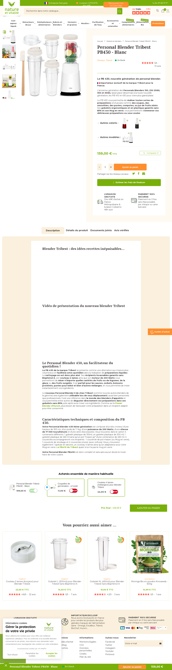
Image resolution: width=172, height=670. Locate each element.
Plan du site (85, 657)
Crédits (83, 654)
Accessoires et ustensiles (113, 23)
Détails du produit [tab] (77, 230)
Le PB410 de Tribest (67, 447)
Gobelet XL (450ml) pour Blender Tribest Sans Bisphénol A (107, 582)
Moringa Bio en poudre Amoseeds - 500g (149, 582)
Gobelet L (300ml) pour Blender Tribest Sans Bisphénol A (64, 582)
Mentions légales (88, 642)
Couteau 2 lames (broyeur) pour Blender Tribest (22, 582)
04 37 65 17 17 (161, 3)
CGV (82, 645)
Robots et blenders (57, 23)
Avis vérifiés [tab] (121, 230)
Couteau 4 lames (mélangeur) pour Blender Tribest (109, 484)
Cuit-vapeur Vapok (13, 23)
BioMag (63, 645)
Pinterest (109, 654)
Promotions (158, 23)
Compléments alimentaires (128, 23)
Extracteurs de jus (28, 23)
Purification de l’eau (98, 23)
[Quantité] (105, 167)
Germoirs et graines (72, 23)
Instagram (110, 648)
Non (75, 491)
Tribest (109, 60)
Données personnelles (86, 649)
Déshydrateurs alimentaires (44, 23)
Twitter (108, 645)
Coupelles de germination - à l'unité (68, 484)
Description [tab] (53, 230)
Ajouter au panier (148, 508)
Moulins (85, 23)
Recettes (63, 648)
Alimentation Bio (142, 23)
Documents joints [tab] (101, 230)
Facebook (110, 642)
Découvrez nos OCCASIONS (116, 4)
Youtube (109, 651)
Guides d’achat (66, 642)
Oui (32, 491)
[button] (166, 559)
